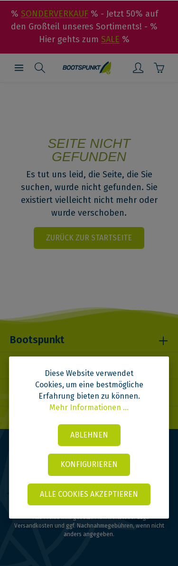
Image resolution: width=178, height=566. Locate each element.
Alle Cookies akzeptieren (89, 494)
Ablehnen (89, 434)
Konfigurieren (89, 464)
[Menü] (18, 67)
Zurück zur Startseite (89, 237)
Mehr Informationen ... (89, 407)
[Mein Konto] (138, 67)
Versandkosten (33, 525)
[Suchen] (39, 67)
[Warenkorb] (159, 67)
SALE (110, 39)
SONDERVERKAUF (54, 14)
